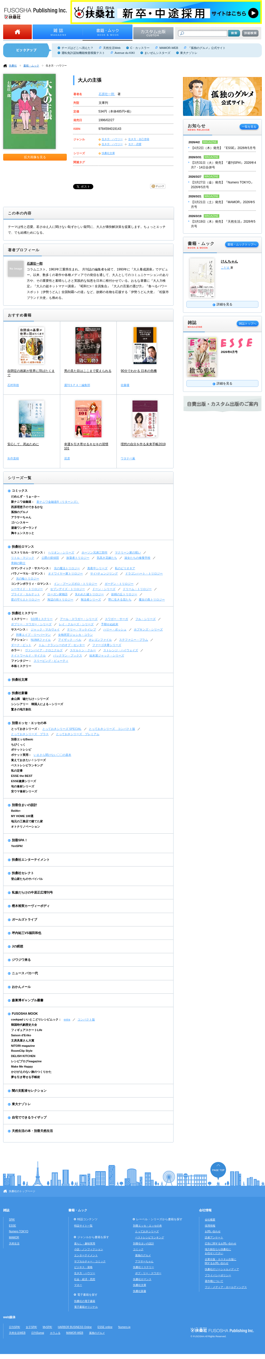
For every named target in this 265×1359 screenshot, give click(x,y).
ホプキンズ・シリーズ (148, 629)
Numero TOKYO (18, 1231)
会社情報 (205, 1210)
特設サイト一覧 (83, 1225)
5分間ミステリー (42, 618)
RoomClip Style (22, 1050)
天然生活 (14, 1243)
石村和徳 (13, 385)
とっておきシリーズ (147, 1231)
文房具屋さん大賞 (22, 1040)
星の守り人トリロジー (25, 599)
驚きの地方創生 (21, 709)
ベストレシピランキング (27, 765)
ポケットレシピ (21, 749)
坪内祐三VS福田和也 (26, 933)
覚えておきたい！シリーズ (28, 760)
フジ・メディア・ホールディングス (226, 1287)
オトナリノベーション (25, 826)
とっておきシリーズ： (25, 728)
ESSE (12, 1225)
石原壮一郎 (107, 94)
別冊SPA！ (20, 840)
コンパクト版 (86, 1019)
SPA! (12, 1219)
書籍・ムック (31, 65)
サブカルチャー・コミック (90, 1261)
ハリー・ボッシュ (114, 629)
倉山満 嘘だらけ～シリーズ (30, 698)
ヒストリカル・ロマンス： (28, 552)
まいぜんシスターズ (157, 52)
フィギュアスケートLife (26, 1030)
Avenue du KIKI (125, 52)
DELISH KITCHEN (23, 1056)
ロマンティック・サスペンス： (31, 568)
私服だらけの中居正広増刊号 (32, 892)
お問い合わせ (213, 1231)
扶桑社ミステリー (24, 613)
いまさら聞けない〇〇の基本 (52, 754)
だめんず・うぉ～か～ (25, 496)
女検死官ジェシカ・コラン (75, 634)
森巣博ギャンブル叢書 (27, 1000)
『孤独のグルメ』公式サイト (207, 47)
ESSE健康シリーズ (23, 781)
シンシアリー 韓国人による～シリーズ (37, 704)
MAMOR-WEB (168, 47)
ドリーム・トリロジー (137, 589)
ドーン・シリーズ (103, 589)
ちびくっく (18, 744)
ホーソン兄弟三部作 (94, 552)
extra (67, 1019)
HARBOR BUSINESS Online (75, 1327)
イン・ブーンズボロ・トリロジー (75, 583)
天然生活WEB (17, 1332)
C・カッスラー (140, 47)
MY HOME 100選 (22, 816)
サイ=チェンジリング (104, 573)
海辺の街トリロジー (60, 599)
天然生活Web (111, 47)
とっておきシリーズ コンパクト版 (112, 728)
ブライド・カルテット (25, 594)
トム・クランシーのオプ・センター (62, 645)
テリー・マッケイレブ (81, 629)
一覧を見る (249, 126)
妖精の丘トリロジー (124, 594)
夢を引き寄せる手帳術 (25, 1077)
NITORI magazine (23, 1045)
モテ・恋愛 (134, 144)
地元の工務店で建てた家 (27, 821)
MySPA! (47, 1327)
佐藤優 (125, 385)
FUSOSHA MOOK (25, 1014)
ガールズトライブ (24, 919)
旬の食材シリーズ (22, 786)
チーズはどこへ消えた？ (77, 47)
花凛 (67, 458)
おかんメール (21, 987)
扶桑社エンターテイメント (31, 859)
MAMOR (14, 1237)
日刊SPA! (14, 1327)
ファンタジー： (21, 660)
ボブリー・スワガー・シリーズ (31, 624)
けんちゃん (229, 261)
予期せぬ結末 (109, 624)
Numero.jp (124, 1327)
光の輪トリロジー (27, 578)
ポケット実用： (21, 754)
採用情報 (210, 1225)
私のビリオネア (125, 568)
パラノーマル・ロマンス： (28, 573)
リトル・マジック (22, 557)
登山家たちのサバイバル (27, 878)
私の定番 (17, 770)
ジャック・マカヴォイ (45, 629)
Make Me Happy (22, 1066)
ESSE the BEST (22, 775)
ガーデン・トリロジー (119, 583)
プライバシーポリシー (218, 1275)
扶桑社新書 (20, 693)
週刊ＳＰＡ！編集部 (77, 385)
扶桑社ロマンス (23, 546)
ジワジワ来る (21, 960)
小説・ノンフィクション (88, 1249)
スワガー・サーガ (116, 618)
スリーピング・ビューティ (51, 660)
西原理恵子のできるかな (27, 507)
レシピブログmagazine (26, 1061)
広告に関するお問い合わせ (220, 1243)
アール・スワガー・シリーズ (79, 618)
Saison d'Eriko (21, 1035)
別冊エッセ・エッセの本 (29, 723)
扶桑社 (13, 65)
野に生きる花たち (119, 599)
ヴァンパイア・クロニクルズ (44, 650)
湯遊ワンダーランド (24, 527)
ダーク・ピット (21, 645)
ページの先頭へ (218, 1171)
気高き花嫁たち (107, 557)
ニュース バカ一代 (25, 973)
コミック (138, 1249)
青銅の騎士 (18, 563)
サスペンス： (19, 629)
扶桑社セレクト (23, 873)
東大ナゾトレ (188, 52)
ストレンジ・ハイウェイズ (120, 650)
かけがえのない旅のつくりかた (31, 1071)
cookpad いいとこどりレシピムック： (36, 1019)
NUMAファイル (41, 639)
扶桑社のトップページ (22, 1191)
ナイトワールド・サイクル (28, 655)
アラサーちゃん (21, 517)
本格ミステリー (21, 666)
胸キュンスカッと (22, 533)
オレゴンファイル (100, 639)
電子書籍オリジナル (86, 1306)
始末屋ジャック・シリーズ (106, 655)
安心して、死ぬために (23, 444)
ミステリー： (19, 618)
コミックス (20, 491)
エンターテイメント (86, 1255)
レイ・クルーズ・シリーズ (76, 624)
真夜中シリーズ (97, 568)
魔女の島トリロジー (152, 599)
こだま (225, 267)
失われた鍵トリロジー (89, 594)
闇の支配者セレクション (29, 1091)
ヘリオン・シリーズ (61, 552)
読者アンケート (214, 1237)
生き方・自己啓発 (138, 139)
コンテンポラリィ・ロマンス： (31, 583)
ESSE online (105, 1327)
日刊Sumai (37, 1332)
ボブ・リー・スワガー (148, 1273)
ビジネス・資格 (83, 1267)
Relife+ (16, 810)
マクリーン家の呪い (128, 552)
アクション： (19, 639)
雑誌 (6, 1210)
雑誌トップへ (247, 323)
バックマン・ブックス (67, 655)
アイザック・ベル (69, 639)
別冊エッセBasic (22, 739)
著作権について (214, 1281)
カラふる (55, 1332)
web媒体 (9, 1317)
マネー (78, 1285)
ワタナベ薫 (128, 458)
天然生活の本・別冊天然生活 (32, 1131)
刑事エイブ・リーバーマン (33, 634)
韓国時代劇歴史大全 (24, 1024)
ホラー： (17, 650)
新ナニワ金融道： (22, 501)
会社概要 (210, 1219)
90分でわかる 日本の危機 (139, 371)
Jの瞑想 (17, 946)
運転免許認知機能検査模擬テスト (83, 52)
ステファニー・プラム (133, 639)
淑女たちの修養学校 (137, 557)
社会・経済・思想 (84, 1279)
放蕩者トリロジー (77, 557)
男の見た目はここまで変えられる (87, 371)
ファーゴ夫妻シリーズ (106, 645)
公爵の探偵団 (50, 557)
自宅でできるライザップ (29, 1117)
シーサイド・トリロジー (27, 589)
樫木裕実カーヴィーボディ (31, 906)
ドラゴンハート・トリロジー (144, 573)
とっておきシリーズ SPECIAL (61, 728)
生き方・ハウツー (56, 65)
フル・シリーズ (145, 618)
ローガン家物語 (57, 594)
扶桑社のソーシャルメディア (222, 1269)
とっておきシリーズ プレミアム (77, 734)
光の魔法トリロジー (67, 568)
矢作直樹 (13, 458)
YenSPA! (17, 846)
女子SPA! (31, 1327)
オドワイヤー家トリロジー (65, 573)
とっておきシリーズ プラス (30, 734)
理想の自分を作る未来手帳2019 (143, 444)
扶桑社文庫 (108, 153)
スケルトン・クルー (83, 650)
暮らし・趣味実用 (84, 1243)
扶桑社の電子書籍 (84, 1301)
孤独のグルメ (19, 512)
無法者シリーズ (91, 599)
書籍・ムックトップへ (241, 244)
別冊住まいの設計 (24, 805)
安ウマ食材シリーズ (24, 791)
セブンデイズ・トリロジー (67, 589)
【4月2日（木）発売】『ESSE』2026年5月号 (223, 148)
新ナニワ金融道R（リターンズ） (58, 501)
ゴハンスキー (19, 522)
